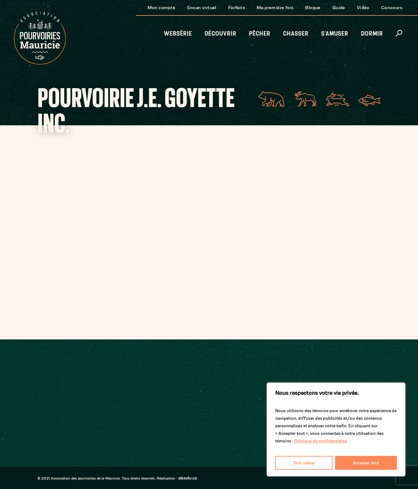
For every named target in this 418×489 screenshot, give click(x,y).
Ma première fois (275, 7)
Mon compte (162, 7)
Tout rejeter (304, 462)
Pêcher (259, 33)
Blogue (312, 7)
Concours (391, 7)
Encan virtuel (202, 7)
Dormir (372, 33)
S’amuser (334, 33)
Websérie (178, 33)
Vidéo (363, 7)
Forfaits (236, 7)
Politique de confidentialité (320, 440)
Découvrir (220, 33)
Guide (338, 7)
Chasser (296, 33)
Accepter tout (366, 462)
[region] (336, 429)
